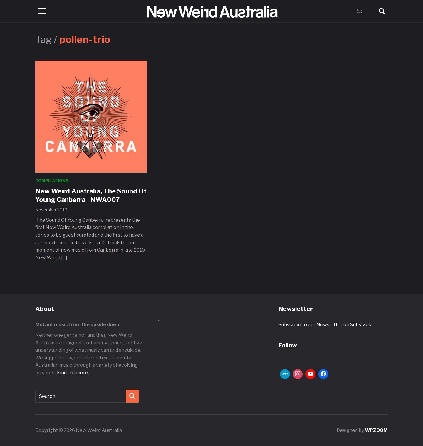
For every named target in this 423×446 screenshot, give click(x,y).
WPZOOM (376, 430)
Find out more (72, 373)
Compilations (51, 180)
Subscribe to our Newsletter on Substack (324, 324)
